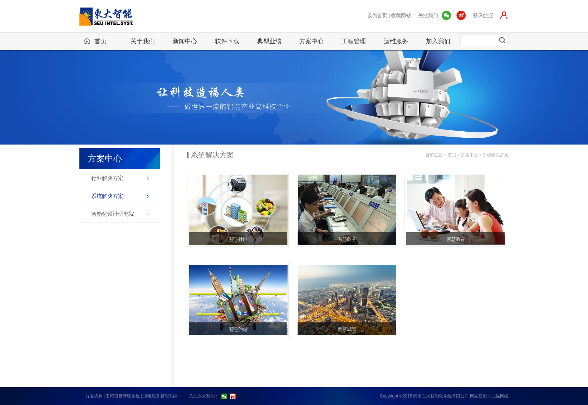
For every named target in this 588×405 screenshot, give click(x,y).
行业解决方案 (107, 178)
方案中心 (311, 41)
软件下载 (227, 41)
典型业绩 (269, 41)
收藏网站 (401, 15)
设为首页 (377, 15)
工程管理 (354, 41)
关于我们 (143, 41)
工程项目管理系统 (123, 396)
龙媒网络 (500, 396)
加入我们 (438, 41)
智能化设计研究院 (112, 214)
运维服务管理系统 (160, 396)
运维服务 (396, 41)
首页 (95, 41)
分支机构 (94, 396)
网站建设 (478, 396)
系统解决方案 (107, 196)
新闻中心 (185, 41)
